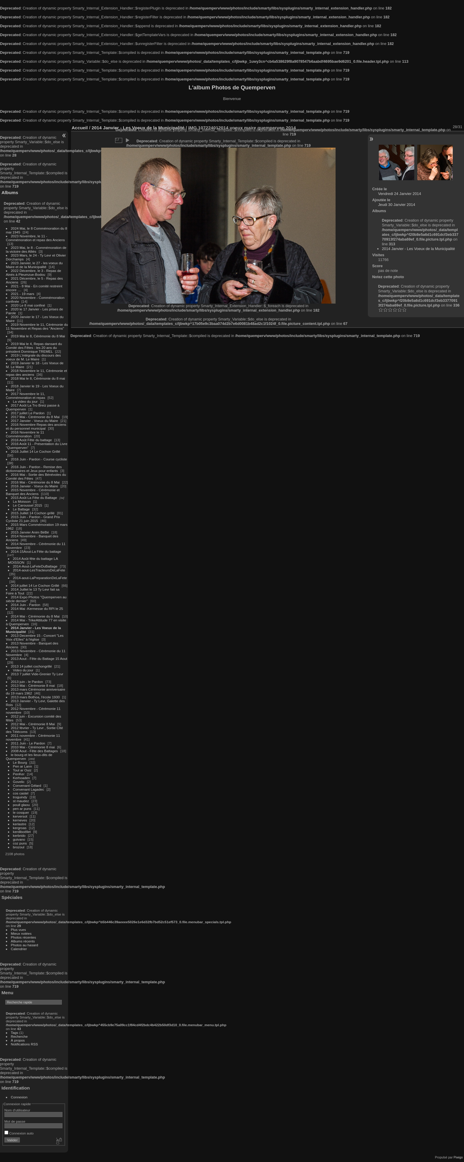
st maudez (21, 801)
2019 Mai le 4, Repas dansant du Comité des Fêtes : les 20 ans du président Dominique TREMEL (34, 347)
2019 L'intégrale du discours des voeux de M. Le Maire (33, 357)
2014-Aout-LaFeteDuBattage (35, 566)
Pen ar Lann (22, 766)
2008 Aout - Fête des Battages (34, 751)
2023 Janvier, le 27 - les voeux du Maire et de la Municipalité (34, 265)
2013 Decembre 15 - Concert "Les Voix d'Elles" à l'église (35, 637)
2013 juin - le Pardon (27, 682)
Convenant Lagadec (28, 789)
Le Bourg (20, 762)
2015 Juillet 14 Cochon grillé (33, 513)
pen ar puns (22, 808)
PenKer (19, 774)
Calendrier (19, 949)
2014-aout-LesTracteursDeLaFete (39, 570)
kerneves (20, 820)
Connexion (19, 1097)
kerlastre (19, 824)
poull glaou (21, 805)
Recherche (19, 1036)
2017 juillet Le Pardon (28, 413)
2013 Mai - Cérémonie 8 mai (33, 685)
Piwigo (458, 1157)
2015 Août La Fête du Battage (34, 497)
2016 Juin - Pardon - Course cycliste (39, 459)
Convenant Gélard (27, 785)
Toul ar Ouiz (22, 770)
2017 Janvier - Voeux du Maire (34, 421)
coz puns (20, 843)
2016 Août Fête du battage (31, 440)
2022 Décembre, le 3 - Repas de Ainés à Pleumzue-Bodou (33, 272)
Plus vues (18, 929)
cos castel (20, 793)
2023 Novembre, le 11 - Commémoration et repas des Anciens (35, 238)
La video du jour (25, 401)
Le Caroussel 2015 (27, 505)
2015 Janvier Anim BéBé (30, 532)
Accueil (80, 127)
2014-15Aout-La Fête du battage (36, 551)
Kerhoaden (21, 778)
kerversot (20, 816)
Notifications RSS (24, 1044)
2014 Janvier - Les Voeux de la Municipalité (418, 248)
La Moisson (22, 501)
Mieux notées (21, 933)
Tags (14, 1032)
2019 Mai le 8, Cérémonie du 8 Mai (38, 336)
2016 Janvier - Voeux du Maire (34, 486)
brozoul (19, 847)
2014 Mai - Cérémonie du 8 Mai (35, 616)
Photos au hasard (24, 945)
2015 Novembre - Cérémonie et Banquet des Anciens (33, 492)
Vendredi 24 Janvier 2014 (399, 193)
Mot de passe (14, 1121)
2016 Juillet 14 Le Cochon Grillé (35, 451)
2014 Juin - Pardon (25, 605)
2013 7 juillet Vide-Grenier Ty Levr (37, 674)
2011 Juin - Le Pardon (28, 743)
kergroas (20, 828)
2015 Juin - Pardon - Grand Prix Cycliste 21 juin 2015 (33, 519)
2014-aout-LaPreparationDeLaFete (40, 578)
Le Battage (21, 509)
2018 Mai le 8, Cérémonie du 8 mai (38, 378)
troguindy (20, 797)
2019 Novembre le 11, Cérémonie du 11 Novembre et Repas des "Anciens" (37, 326)
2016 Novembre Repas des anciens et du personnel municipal (36, 426)
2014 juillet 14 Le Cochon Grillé (35, 585)
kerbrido (19, 835)
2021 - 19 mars (22, 294)
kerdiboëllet (22, 832)
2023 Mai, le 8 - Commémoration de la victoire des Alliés (36, 249)
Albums (9, 192)
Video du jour (23, 670)
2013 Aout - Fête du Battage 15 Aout (39, 658)
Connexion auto (19, 1133)
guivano (19, 839)
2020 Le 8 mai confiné (28, 305)
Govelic (19, 782)
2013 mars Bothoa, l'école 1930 (35, 697)
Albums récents (23, 941)
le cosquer (21, 812)
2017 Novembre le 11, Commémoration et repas (25, 395)
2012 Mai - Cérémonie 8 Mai (33, 724)
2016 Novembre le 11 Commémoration (25, 434)
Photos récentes (23, 937)
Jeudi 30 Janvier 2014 (396, 204)
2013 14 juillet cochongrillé (32, 666)
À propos (18, 1040)
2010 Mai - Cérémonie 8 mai (33, 747)
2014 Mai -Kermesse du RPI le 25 (37, 608)
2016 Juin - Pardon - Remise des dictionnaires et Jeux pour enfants (34, 469)
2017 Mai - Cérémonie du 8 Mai (35, 417)
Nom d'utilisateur (17, 1110)
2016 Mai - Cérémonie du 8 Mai (35, 482)
